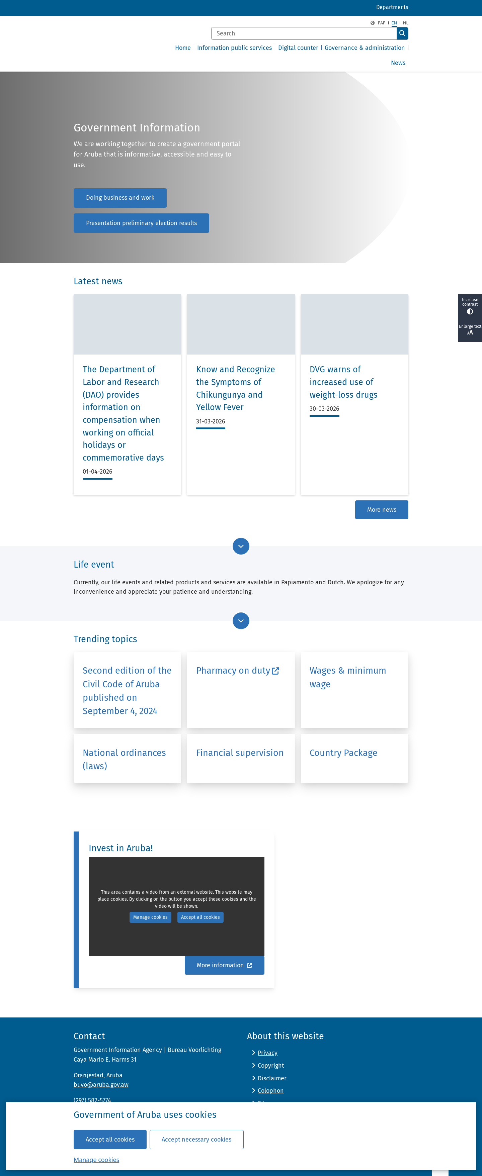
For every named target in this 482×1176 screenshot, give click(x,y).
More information (224, 965)
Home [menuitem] (183, 48)
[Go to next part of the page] (241, 545)
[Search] (304, 33)
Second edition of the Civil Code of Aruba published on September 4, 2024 (127, 690)
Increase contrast (470, 305)
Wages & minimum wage (348, 677)
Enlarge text (470, 330)
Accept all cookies (110, 1139)
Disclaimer (272, 1078)
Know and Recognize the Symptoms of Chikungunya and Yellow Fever (235, 388)
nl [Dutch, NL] (405, 23)
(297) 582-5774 (92, 1100)
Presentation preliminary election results (141, 223)
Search (402, 33)
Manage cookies (96, 1159)
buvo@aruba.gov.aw (101, 1084)
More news (381, 509)
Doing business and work (120, 197)
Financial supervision (240, 753)
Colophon (271, 1090)
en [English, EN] (394, 23)
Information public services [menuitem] (234, 48)
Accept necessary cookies (196, 1139)
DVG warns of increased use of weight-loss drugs (344, 382)
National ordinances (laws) (124, 760)
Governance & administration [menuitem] (365, 48)
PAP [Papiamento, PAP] (382, 23)
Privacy (267, 1053)
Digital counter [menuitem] (298, 48)
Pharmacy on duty (237, 670)
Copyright (271, 1065)
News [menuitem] (398, 63)
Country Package (344, 753)
